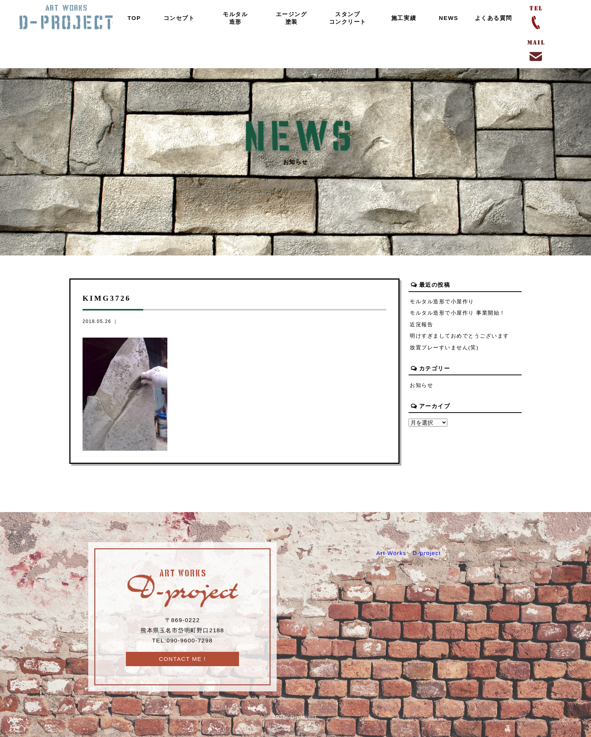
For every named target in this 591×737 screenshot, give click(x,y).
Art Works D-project (408, 553)
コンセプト (177, 18)
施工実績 (402, 18)
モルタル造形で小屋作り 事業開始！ (457, 313)
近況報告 (421, 324)
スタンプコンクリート (345, 18)
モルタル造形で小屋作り (442, 301)
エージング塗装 (290, 18)
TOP (132, 18)
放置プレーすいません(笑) (444, 348)
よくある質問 (492, 18)
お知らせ (421, 385)
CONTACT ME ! (182, 659)
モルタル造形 (233, 18)
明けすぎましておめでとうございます (459, 336)
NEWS (447, 18)
